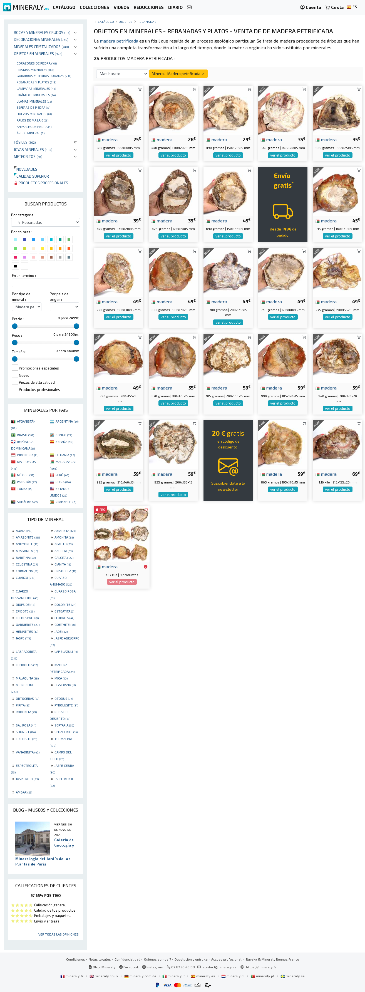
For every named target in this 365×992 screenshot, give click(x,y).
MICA (61, 678)
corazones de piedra (37, 63)
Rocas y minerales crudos (42, 32)
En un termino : (24, 275)
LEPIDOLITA (27, 665)
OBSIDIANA (65, 685)
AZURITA (63, 551)
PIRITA (23, 705)
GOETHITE (65, 624)
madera (107, 139)
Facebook (129, 967)
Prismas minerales (35, 69)
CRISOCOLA (65, 571)
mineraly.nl (233, 976)
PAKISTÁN (27, 482)
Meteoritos (28, 156)
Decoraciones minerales (41, 39)
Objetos (126, 21)
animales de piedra (34, 126)
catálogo (106, 21)
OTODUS (63, 698)
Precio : (18, 319)
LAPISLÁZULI (66, 651)
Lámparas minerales (36, 88)
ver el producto (118, 155)
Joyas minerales (33, 149)
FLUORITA (64, 618)
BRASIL (25, 435)
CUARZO (25, 577)
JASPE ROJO (27, 779)
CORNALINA (27, 571)
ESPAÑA (64, 441)
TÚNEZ (24, 488)
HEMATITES (27, 631)
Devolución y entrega (191, 959)
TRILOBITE (26, 739)
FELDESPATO (27, 618)
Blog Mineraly (102, 967)
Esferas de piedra (33, 107)
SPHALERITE (66, 732)
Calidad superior (31, 176)
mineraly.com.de (140, 976)
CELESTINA (27, 564)
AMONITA (64, 537)
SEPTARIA (64, 725)
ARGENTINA (67, 421)
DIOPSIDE (25, 604)
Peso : (17, 335)
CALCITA (63, 557)
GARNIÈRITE (27, 624)
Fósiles (25, 142)
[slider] (15, 326)
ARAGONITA (27, 551)
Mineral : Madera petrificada (178, 73)
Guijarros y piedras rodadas (44, 76)
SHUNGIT (26, 732)
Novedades (25, 169)
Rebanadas (147, 21)
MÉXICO (25, 475)
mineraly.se (292, 976)
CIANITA (62, 564)
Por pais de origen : (59, 296)
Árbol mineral (30, 133)
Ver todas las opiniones (58, 934)
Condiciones (75, 959)
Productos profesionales (41, 182)
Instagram (152, 967)
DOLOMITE (65, 604)
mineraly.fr (72, 976)
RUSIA (63, 482)
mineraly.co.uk (104, 976)
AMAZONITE (28, 537)
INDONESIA (27, 455)
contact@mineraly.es (220, 967)
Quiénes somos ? (157, 959)
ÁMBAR (24, 792)
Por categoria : (23, 215)
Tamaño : (19, 351)
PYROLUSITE (66, 705)
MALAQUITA (27, 678)
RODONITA (26, 712)
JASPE (23, 638)
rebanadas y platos (36, 82)
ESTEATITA (64, 611)
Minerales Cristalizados (41, 46)
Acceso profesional (226, 959)
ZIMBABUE (66, 502)
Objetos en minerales (38, 53)
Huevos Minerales (34, 114)
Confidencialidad (127, 959)
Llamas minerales (34, 101)
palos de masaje (32, 120)
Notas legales (100, 959)
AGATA (24, 530)
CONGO (64, 435)
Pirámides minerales (36, 95)
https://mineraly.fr (261, 967)
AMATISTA (65, 530)
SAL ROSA (26, 725)
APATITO (63, 544)
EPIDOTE (25, 611)
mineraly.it (174, 976)
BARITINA (26, 557)
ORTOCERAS (27, 698)
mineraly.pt (263, 976)
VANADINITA (27, 752)
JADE (61, 631)
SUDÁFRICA (27, 502)
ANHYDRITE (27, 544)
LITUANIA (65, 455)
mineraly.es (203, 976)
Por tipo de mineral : (21, 296)
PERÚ (62, 475)
